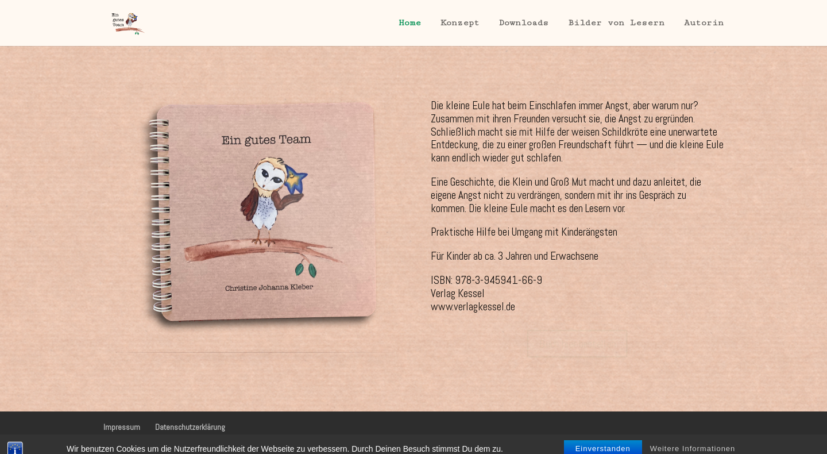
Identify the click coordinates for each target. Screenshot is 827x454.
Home (410, 23)
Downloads (523, 23)
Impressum (121, 427)
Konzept (460, 23)
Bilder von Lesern (616, 23)
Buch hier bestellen (577, 343)
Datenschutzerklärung (190, 427)
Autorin (704, 23)
